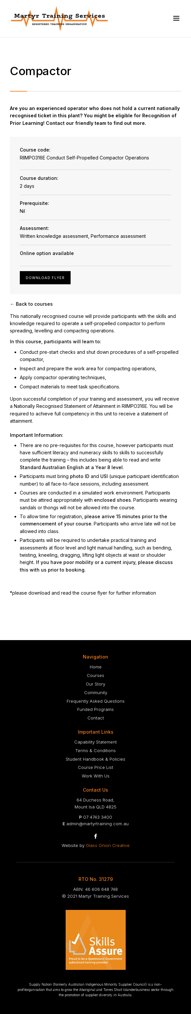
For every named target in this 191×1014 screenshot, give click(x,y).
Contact (95, 717)
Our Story (95, 684)
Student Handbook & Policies (95, 759)
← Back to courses (31, 304)
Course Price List (95, 767)
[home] (59, 18)
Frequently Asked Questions (96, 701)
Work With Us (96, 775)
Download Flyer (45, 277)
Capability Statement (95, 742)
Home (96, 666)
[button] (176, 18)
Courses (95, 675)
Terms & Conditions (95, 750)
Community (95, 692)
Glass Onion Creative (108, 845)
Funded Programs (95, 709)
